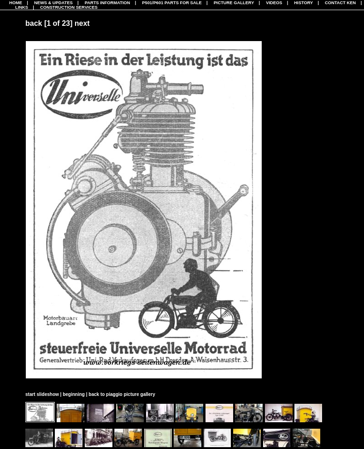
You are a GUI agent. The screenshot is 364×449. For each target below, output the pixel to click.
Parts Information (107, 2)
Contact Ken (340, 2)
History (303, 2)
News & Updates (53, 2)
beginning (74, 394)
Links (21, 7)
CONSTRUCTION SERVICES (69, 7)
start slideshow (42, 394)
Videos (274, 2)
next (82, 23)
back (33, 23)
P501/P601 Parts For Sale (171, 2)
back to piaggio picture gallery (121, 394)
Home (15, 2)
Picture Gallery (234, 2)
